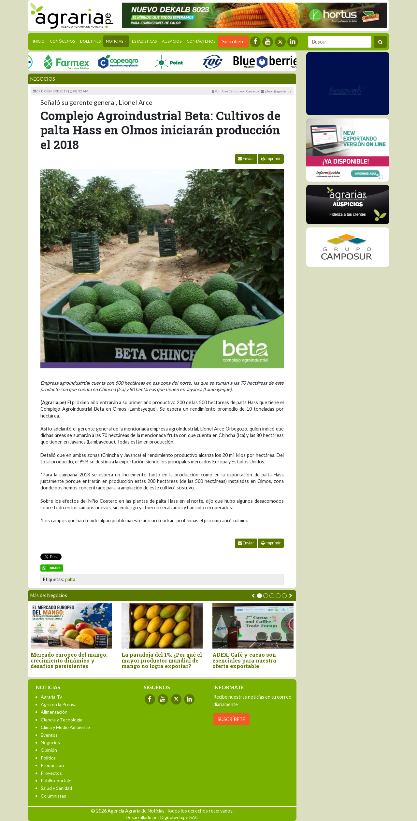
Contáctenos (201, 41)
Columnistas (53, 796)
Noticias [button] (115, 41)
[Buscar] (339, 42)
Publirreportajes (57, 780)
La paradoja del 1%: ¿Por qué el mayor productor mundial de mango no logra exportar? (162, 660)
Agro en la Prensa (59, 704)
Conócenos (62, 41)
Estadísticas (144, 41)
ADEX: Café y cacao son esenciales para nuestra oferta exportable (244, 660)
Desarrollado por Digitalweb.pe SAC (162, 817)
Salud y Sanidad (56, 788)
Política (48, 757)
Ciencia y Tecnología (61, 719)
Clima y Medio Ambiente (65, 727)
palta (70, 579)
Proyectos (51, 773)
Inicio (40, 41)
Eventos (49, 735)
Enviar (246, 158)
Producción (52, 765)
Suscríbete (233, 41)
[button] (259, 596)
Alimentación (54, 712)
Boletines (90, 41)
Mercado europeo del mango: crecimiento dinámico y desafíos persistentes (69, 660)
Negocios (42, 79)
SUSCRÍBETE (231, 719)
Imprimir (271, 158)
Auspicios (171, 41)
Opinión (49, 750)
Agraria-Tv (51, 697)
